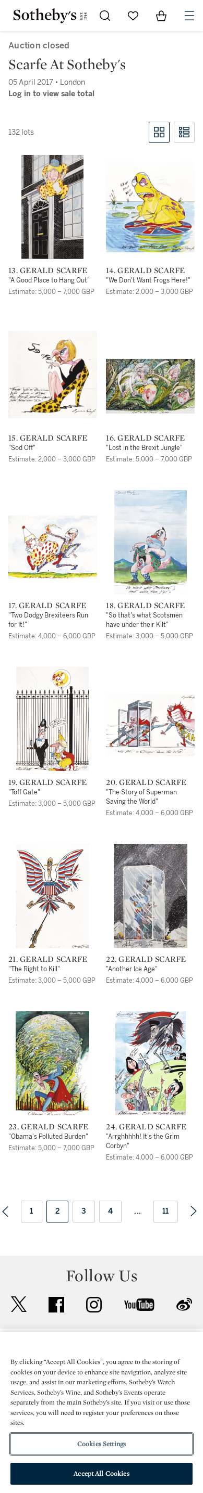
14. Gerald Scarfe (145, 270)
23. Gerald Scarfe (48, 1127)
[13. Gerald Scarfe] (52, 207)
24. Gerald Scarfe (146, 1127)
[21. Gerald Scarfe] (52, 896)
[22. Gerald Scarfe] (150, 896)
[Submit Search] (105, 15)
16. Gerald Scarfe (145, 438)
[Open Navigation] (189, 15)
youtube (139, 1304)
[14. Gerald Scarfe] (150, 207)
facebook (56, 1304)
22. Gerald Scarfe (146, 959)
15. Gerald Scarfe (47, 438)
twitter (19, 1304)
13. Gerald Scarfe (47, 270)
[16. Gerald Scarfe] (150, 386)
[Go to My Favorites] (133, 15)
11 (165, 1211)
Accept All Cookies (101, 1473)
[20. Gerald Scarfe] (150, 725)
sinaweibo (184, 1304)
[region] (101, 1412)
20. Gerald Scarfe (146, 782)
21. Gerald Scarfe (47, 959)
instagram (94, 1304)
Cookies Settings (101, 1443)
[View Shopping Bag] (161, 15)
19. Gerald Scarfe (47, 782)
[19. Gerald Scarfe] (52, 719)
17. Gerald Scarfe (47, 605)
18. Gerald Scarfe (145, 605)
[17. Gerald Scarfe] (52, 547)
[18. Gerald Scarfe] (150, 542)
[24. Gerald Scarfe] (150, 1063)
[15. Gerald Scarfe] (52, 375)
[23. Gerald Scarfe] (52, 1063)
